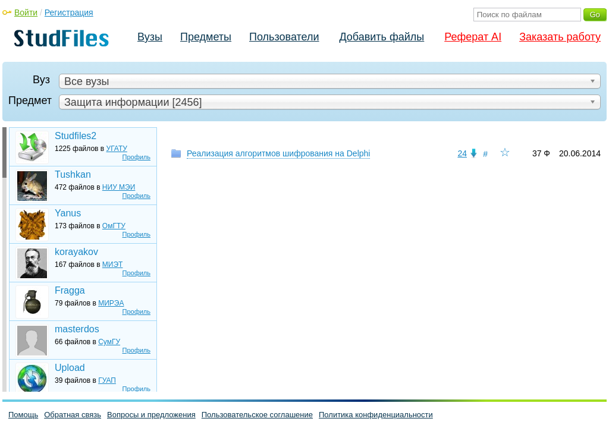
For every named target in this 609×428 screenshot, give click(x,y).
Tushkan (73, 174)
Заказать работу (560, 37)
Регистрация (69, 12)
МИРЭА (111, 303)
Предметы (205, 37)
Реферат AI (472, 37)
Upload (70, 368)
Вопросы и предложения (151, 414)
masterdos (77, 329)
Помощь (23, 414)
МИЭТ (112, 264)
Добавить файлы (381, 37)
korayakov (76, 252)
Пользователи (284, 37)
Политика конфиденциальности (376, 414)
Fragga (70, 290)
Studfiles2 (75, 136)
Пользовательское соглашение (257, 414)
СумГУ (109, 342)
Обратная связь (72, 414)
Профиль (137, 156)
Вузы (149, 37)
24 (462, 153)
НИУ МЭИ (119, 187)
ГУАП (107, 380)
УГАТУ (116, 148)
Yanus (68, 213)
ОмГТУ (113, 226)
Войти (25, 12)
